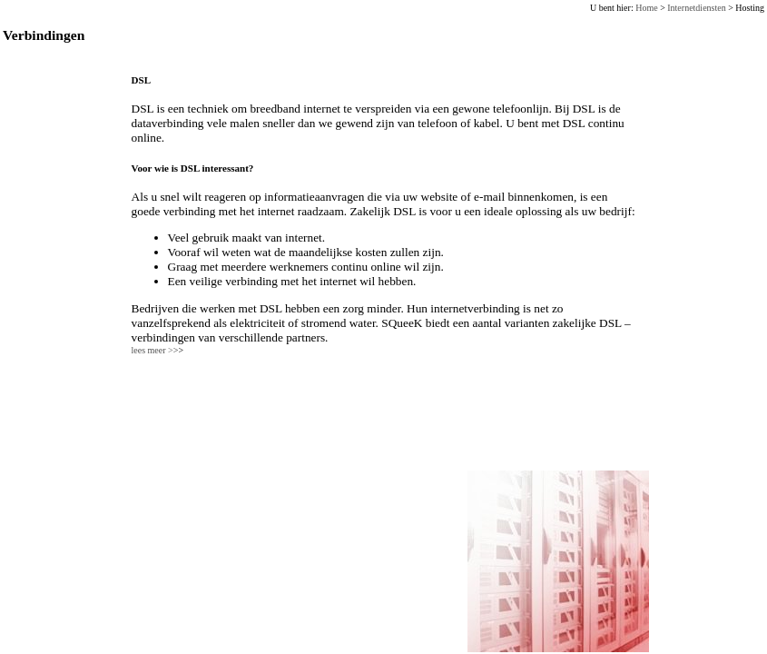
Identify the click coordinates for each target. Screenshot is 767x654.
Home (646, 8)
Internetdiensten (696, 8)
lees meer (157, 350)
